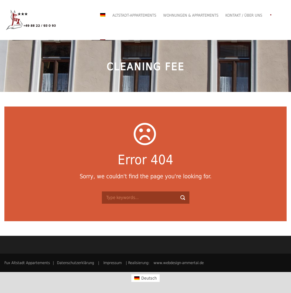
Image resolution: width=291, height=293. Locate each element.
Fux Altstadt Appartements (27, 263)
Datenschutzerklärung (75, 263)
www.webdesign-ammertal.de (179, 263)
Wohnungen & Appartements (190, 15)
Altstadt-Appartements (134, 15)
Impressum (112, 263)
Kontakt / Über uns (243, 15)
